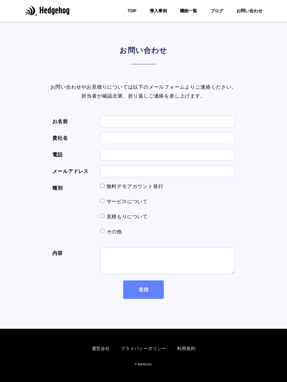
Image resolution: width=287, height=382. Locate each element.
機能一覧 (188, 10)
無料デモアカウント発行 (135, 186)
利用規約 (186, 348)
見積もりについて (127, 216)
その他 (114, 231)
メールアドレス (70, 171)
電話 (57, 154)
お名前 (60, 121)
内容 (57, 253)
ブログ (216, 10)
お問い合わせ (249, 10)
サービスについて (127, 201)
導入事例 (158, 10)
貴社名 (60, 138)
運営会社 (101, 348)
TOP (131, 10)
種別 (57, 188)
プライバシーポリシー (143, 348)
